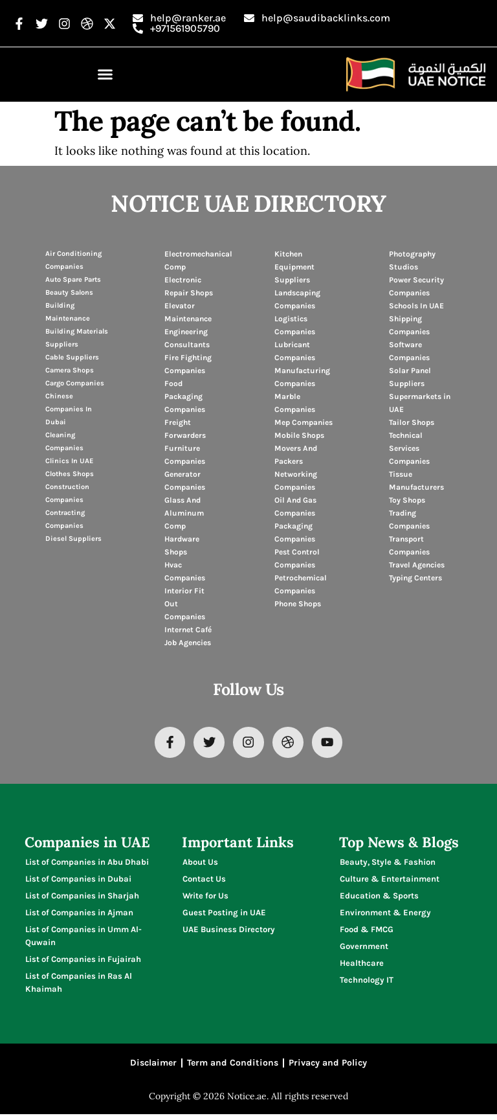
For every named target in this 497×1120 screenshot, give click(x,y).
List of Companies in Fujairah (83, 961)
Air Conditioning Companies (73, 260)
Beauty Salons (69, 292)
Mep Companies (303, 422)
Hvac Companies (184, 571)
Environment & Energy (385, 915)
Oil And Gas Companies (295, 507)
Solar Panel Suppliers (410, 377)
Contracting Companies (65, 519)
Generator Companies (184, 481)
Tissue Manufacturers (416, 481)
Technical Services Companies (409, 448)
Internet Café (188, 629)
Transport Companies (409, 545)
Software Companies (409, 351)
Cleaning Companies (64, 441)
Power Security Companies (416, 286)
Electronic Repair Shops (188, 286)
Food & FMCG (366, 932)
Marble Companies (294, 403)
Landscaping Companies (297, 299)
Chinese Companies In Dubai (68, 409)
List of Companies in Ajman (79, 915)
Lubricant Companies (294, 351)
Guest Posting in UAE (224, 915)
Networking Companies (295, 481)
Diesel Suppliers (73, 538)
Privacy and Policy (328, 1067)
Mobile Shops (299, 435)
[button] (105, 74)
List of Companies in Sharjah (82, 898)
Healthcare (362, 965)
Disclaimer (153, 1067)
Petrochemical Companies (300, 584)
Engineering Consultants (187, 338)
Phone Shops (297, 603)
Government (364, 949)
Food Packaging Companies (184, 396)
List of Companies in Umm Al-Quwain (83, 938)
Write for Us (205, 898)
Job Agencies (187, 642)
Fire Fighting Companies (188, 364)
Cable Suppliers (72, 357)
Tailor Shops (411, 422)
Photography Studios (412, 260)
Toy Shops (407, 500)
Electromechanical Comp (198, 260)
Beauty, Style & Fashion (388, 864)
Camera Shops (69, 370)
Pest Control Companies (297, 558)
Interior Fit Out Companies (184, 603)
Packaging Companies (294, 532)
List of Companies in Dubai (78, 881)
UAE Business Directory (228, 932)
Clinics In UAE (69, 461)
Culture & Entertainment (389, 881)
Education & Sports (379, 898)
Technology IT (366, 982)
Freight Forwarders (185, 429)
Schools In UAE (416, 305)
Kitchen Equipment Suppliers (294, 266)
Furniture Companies (184, 455)
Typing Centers (415, 577)
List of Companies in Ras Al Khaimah (78, 985)
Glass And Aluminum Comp (184, 513)
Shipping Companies (409, 325)
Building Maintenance (67, 312)
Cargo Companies (74, 383)
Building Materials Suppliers (76, 338)
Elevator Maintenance (188, 312)
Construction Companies (67, 493)
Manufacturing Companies (302, 377)
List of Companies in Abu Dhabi (87, 864)
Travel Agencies (417, 564)
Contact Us (204, 881)
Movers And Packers (295, 455)
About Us (200, 864)
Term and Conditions (232, 1067)
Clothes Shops (69, 474)
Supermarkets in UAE (419, 403)
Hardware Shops (181, 545)
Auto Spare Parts (73, 279)
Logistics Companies (294, 325)
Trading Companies (409, 520)
